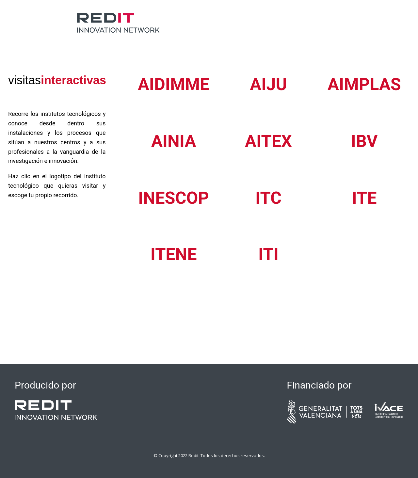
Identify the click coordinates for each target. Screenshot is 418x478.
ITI (268, 254)
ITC (268, 198)
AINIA (173, 141)
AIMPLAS (364, 84)
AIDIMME (173, 84)
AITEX (268, 141)
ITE (364, 198)
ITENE (174, 254)
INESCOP (173, 198)
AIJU (268, 84)
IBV (364, 141)
